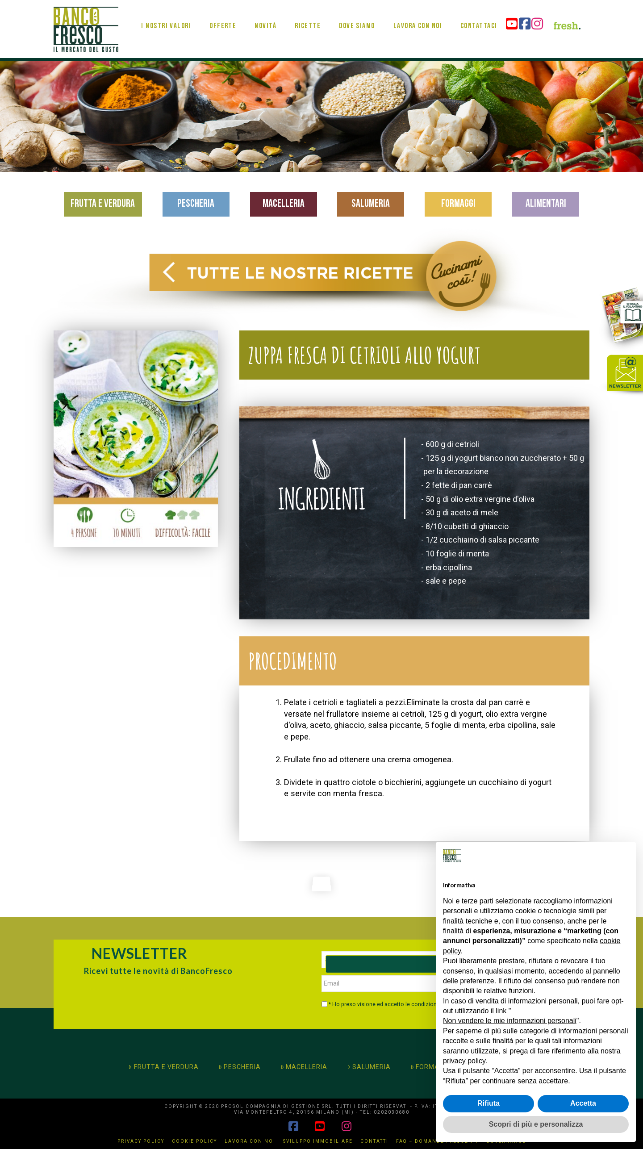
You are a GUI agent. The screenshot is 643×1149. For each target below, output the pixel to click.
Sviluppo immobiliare (318, 1141)
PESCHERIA (239, 1066)
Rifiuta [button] (488, 1103)
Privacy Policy (140, 1141)
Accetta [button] (583, 1103)
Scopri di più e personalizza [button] (536, 1124)
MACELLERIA (303, 1066)
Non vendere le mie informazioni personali (509, 1020)
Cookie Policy (194, 1141)
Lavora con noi (250, 1141)
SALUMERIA (369, 1066)
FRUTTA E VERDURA (163, 1066)
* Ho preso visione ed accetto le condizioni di (396, 1004)
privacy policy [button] (464, 1061)
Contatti (374, 1141)
